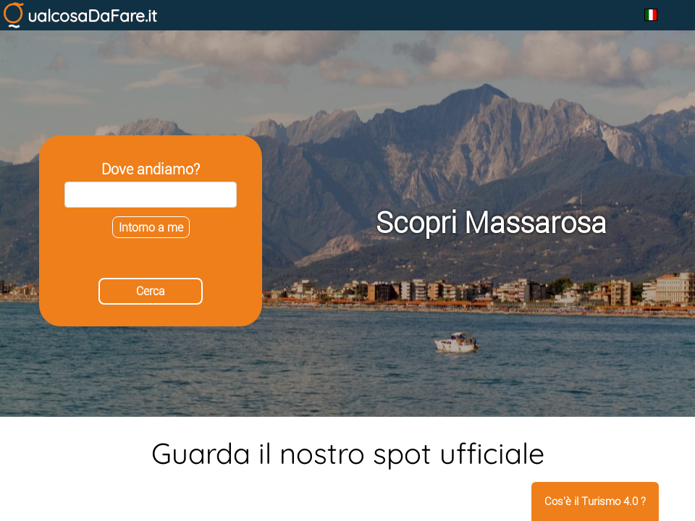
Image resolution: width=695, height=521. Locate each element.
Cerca (150, 291)
